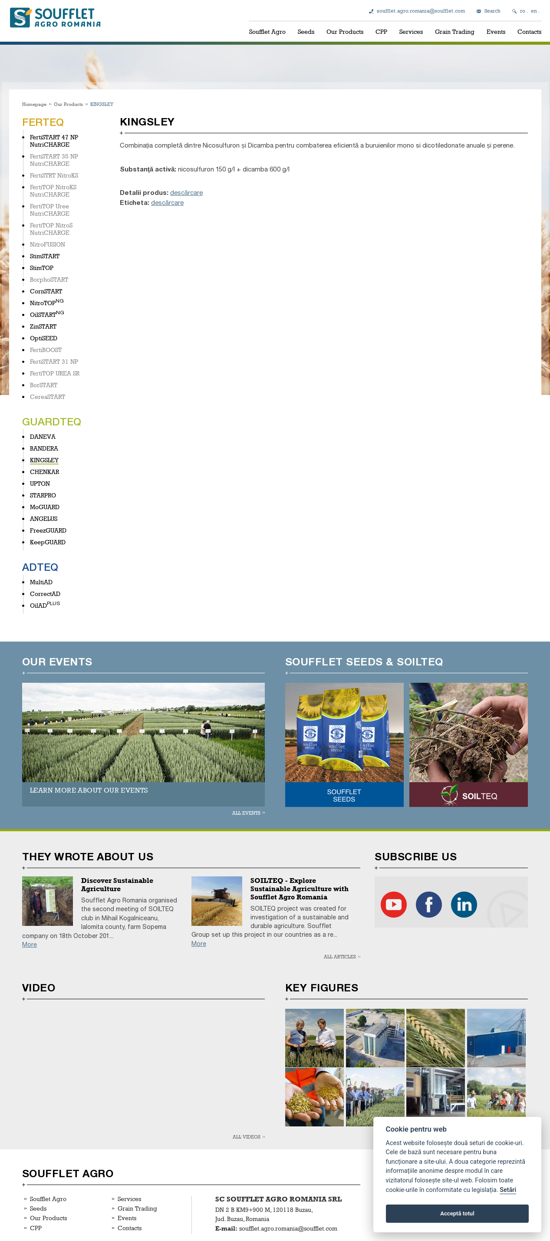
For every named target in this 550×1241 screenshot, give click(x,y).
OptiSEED (43, 338)
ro (522, 11)
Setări (508, 1190)
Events (496, 31)
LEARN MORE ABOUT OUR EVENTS (89, 790)
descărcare (186, 193)
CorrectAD (45, 593)
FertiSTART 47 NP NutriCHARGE (54, 140)
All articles (340, 956)
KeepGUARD (48, 542)
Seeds (306, 31)
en (534, 11)
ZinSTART (43, 326)
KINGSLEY (44, 460)
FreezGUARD (48, 530)
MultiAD (41, 582)
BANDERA (44, 448)
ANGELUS (43, 518)
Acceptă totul (457, 1213)
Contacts (529, 31)
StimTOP (41, 267)
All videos (246, 1136)
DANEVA (43, 436)
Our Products (344, 31)
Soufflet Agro (267, 31)
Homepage (34, 104)
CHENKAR (44, 471)
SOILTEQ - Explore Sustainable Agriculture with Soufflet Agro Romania (299, 888)
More (29, 944)
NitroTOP (43, 302)
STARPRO (43, 495)
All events (246, 813)
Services (411, 31)
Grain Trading (454, 31)
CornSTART (46, 291)
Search (492, 11)
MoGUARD (44, 506)
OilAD (38, 605)
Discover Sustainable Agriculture (117, 884)
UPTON (40, 483)
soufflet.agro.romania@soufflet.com (421, 11)
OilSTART (43, 314)
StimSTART (44, 256)
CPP (381, 31)
